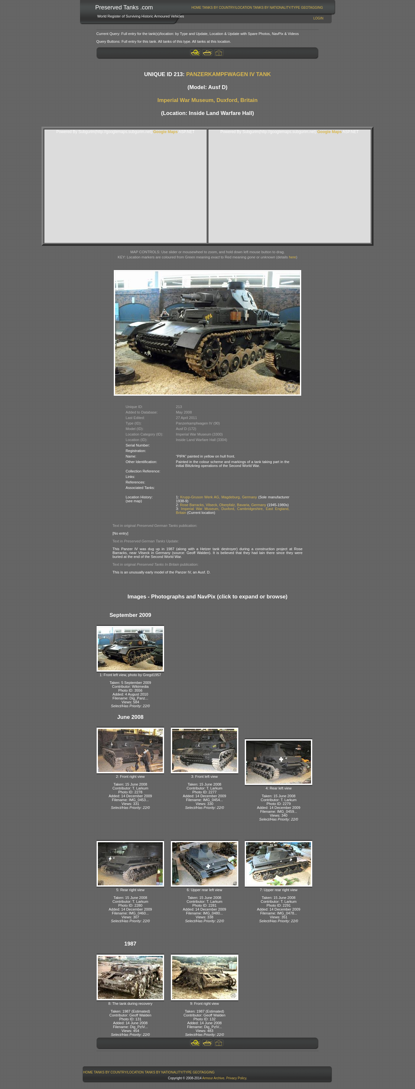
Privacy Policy (236, 1078)
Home (196, 7)
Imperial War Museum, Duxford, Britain (208, 100)
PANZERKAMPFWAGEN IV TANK (228, 74)
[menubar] (257, 7)
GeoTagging (312, 7)
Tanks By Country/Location (227, 7)
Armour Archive (213, 1078)
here (292, 257)
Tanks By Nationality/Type (276, 7)
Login (318, 18)
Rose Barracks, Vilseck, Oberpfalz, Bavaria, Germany (223, 505)
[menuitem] (196, 7)
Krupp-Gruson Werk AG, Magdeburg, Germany (218, 497)
